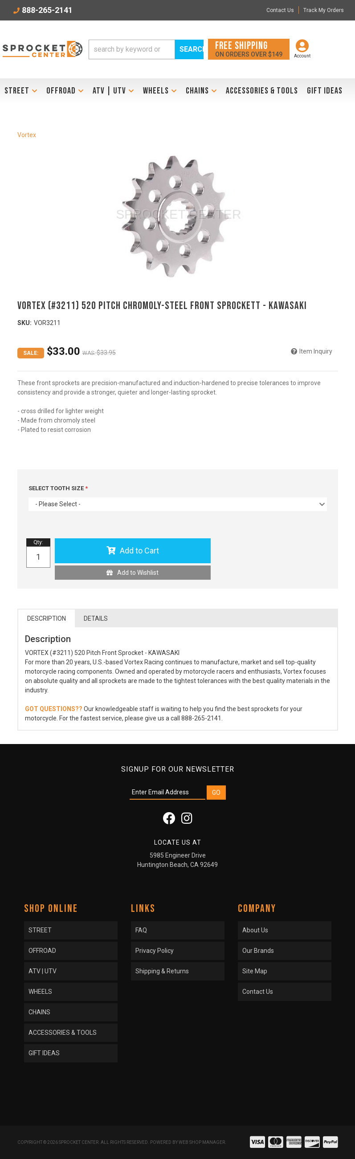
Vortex (26, 134)
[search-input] (131, 49)
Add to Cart (139, 550)
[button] (146, 49)
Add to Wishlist (138, 572)
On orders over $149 (248, 49)
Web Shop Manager (202, 1142)
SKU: (24, 322)
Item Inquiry (315, 351)
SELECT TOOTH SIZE (57, 488)
